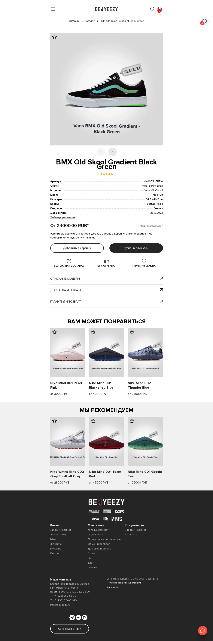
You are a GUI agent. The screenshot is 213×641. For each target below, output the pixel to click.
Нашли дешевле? (151, 226)
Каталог (90, 21)
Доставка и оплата (106, 290)
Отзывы (93, 567)
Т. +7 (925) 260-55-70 (63, 595)
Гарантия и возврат (106, 301)
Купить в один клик (136, 248)
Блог (91, 562)
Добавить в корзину (77, 248)
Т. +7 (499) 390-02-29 (63, 600)
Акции (91, 553)
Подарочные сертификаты (104, 539)
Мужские (55, 548)
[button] (112, 152)
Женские (56, 544)
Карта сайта (113, 587)
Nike (53, 539)
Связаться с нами (69, 628)
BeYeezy (74, 21)
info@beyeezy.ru (60, 604)
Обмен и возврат (99, 544)
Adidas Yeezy (58, 534)
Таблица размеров (62, 217)
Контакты (131, 534)
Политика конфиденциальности (124, 582)
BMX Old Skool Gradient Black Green (122, 21)
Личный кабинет (60, 529)
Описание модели (106, 279)
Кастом (54, 553)
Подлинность (96, 534)
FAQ (90, 558)
